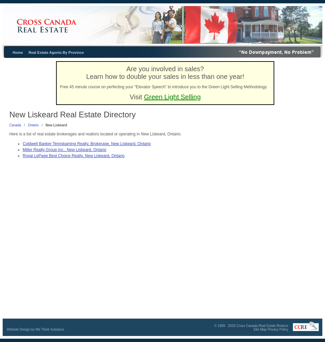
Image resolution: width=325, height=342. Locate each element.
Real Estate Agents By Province (56, 52)
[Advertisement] (274, 173)
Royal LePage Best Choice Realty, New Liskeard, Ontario (73, 155)
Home (18, 52)
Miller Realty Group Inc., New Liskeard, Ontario (64, 149)
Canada (15, 125)
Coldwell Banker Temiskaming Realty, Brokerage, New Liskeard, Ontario (87, 143)
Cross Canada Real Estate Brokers (262, 326)
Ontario (33, 125)
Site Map (259, 329)
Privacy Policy (278, 329)
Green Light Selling (172, 97)
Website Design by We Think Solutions (35, 329)
